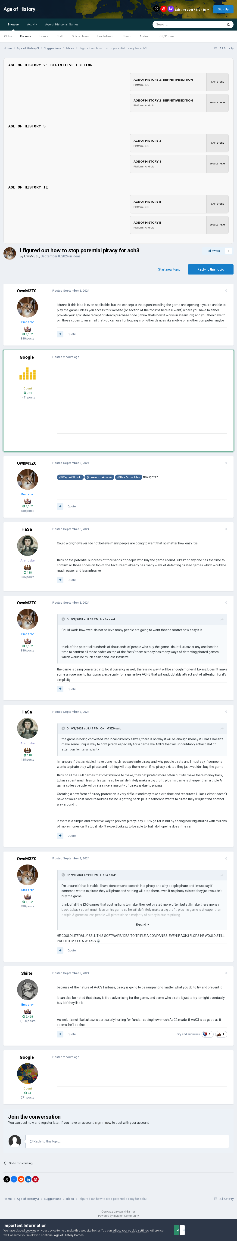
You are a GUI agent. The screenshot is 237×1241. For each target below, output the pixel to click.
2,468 (27, 1016)
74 (27, 1093)
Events (44, 36)
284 (28, 393)
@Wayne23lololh (68, 477)
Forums (25, 36)
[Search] (177, 24)
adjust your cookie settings (130, 1230)
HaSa (27, 529)
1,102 (27, 334)
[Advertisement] (108, 401)
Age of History (19, 9)
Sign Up (223, 9)
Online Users (80, 36)
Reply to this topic (210, 269)
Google (27, 357)
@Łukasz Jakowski (96, 477)
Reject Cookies (217, 1230)
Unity (180, 1034)
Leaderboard (105, 36)
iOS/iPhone (166, 36)
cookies (30, 1230)
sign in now (103, 1122)
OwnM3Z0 (31, 256)
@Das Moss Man (126, 477)
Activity (32, 24)
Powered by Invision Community (118, 1215)
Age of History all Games (61, 24)
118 (28, 572)
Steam (127, 36)
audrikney (196, 1034)
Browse (13, 27)
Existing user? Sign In (192, 9)
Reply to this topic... (45, 1141)
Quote (69, 334)
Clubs (8, 36)
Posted (68, 290)
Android (145, 36)
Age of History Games (82, 1235)
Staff (60, 36)
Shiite (26, 973)
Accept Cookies (182, 1230)
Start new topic (169, 269)
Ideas (77, 256)
